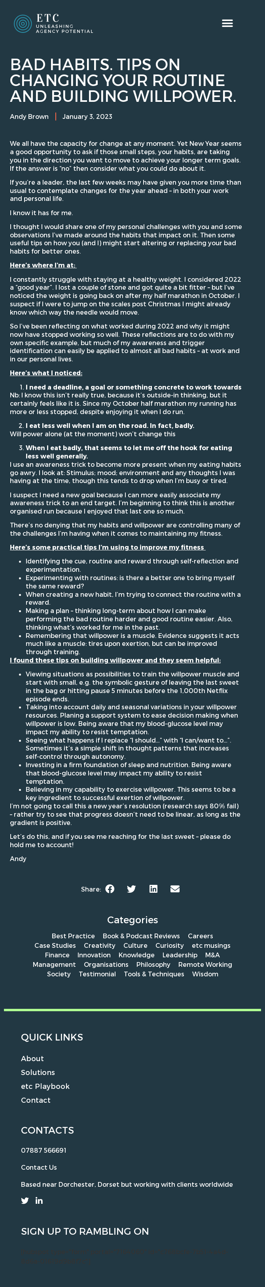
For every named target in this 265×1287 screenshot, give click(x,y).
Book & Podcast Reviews (141, 935)
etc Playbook (45, 1086)
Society (59, 974)
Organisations (106, 964)
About (32, 1058)
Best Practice (73, 935)
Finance (57, 955)
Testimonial (97, 974)
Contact (36, 1100)
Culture (135, 945)
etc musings (211, 945)
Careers (200, 935)
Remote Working (205, 964)
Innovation (94, 955)
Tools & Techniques (154, 974)
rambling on (114, 1231)
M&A (212, 955)
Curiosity (169, 945)
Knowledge (137, 955)
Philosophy (153, 964)
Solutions (38, 1072)
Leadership (180, 955)
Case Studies (55, 945)
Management (54, 964)
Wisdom (205, 974)
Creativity (99, 945)
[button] (228, 23)
